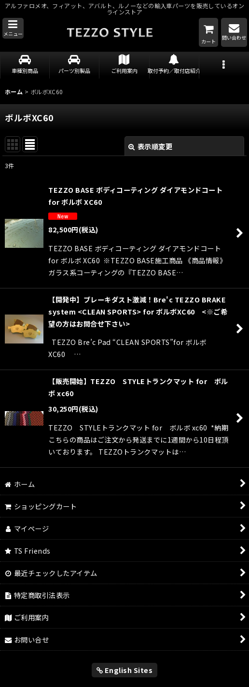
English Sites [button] (125, 670)
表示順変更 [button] (150, 146)
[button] (13, 28)
